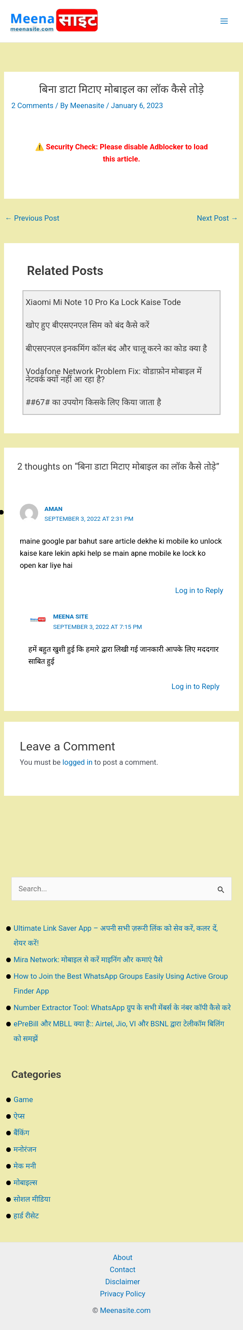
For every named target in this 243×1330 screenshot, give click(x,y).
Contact (122, 1269)
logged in (77, 762)
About (123, 1257)
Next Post (217, 218)
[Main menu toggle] (224, 21)
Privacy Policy (122, 1294)
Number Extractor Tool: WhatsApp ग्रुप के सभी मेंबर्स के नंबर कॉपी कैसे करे (122, 1007)
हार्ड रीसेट (26, 1216)
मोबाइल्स (25, 1182)
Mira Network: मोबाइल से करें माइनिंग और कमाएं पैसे (87, 959)
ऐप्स (19, 1116)
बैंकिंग (21, 1133)
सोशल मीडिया (31, 1199)
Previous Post (32, 218)
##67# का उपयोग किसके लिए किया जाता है (93, 402)
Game (23, 1099)
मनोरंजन (24, 1149)
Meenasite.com (125, 1310)
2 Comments (32, 105)
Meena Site (70, 616)
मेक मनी (24, 1166)
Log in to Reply (199, 590)
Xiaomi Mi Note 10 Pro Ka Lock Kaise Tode (103, 302)
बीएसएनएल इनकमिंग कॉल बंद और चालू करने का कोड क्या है (116, 348)
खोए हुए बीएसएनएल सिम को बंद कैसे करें (87, 325)
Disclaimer (122, 1282)
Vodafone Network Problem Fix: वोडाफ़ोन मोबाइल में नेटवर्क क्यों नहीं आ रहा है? (114, 375)
